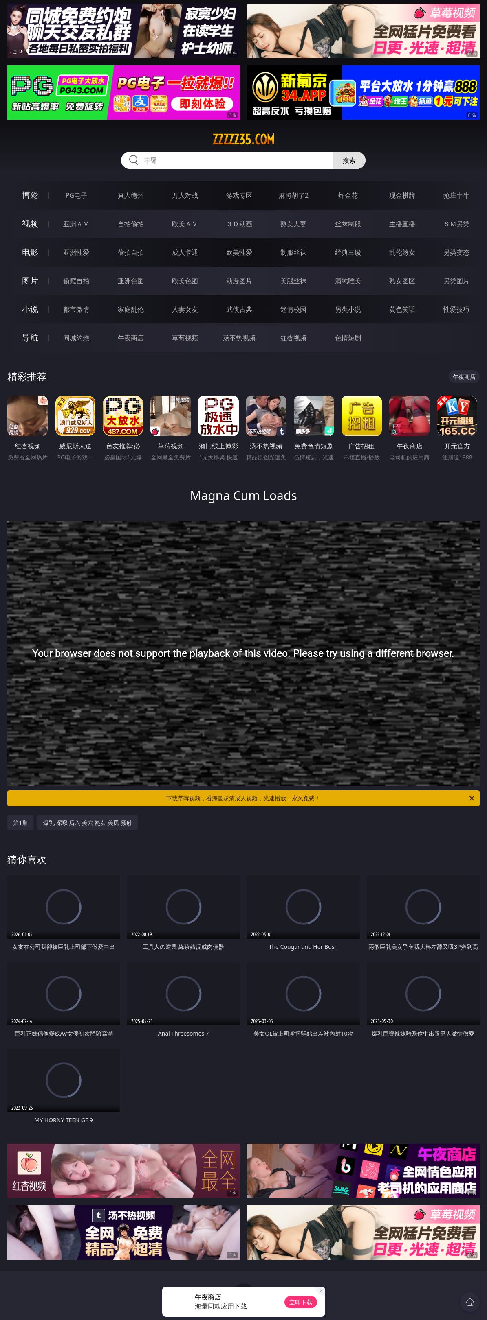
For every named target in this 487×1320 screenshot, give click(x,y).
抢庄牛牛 (456, 195)
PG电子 (76, 195)
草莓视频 (185, 337)
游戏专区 (239, 195)
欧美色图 (185, 280)
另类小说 (348, 309)
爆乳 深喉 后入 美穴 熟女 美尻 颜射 (87, 822)
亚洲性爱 (76, 252)
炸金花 (348, 195)
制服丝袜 (293, 252)
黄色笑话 (402, 309)
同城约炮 (76, 337)
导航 (30, 337)
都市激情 (76, 309)
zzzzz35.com (243, 139)
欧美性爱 (239, 252)
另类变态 (456, 252)
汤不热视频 (239, 337)
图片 (30, 280)
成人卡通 (185, 252)
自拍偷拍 (131, 223)
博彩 (30, 195)
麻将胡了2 (294, 195)
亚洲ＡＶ (76, 223)
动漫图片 (239, 280)
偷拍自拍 (131, 252)
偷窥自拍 (76, 280)
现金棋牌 (402, 195)
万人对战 (185, 195)
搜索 (349, 160)
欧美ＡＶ (185, 223)
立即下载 (300, 1302)
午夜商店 (131, 337)
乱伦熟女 (402, 252)
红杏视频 (293, 337)
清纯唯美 (348, 280)
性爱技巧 (456, 309)
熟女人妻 (293, 223)
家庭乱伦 (131, 309)
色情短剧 (348, 337)
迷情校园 (293, 309)
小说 (30, 309)
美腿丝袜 (293, 280)
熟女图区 (402, 280)
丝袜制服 (348, 223)
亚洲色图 (131, 280)
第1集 (20, 822)
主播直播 (402, 223)
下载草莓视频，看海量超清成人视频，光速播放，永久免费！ (321, 798)
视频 (30, 223)
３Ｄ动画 (239, 223)
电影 (30, 252)
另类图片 (456, 280)
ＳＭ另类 (456, 223)
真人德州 (131, 195)
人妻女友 (185, 309)
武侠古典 (239, 309)
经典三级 (348, 252)
